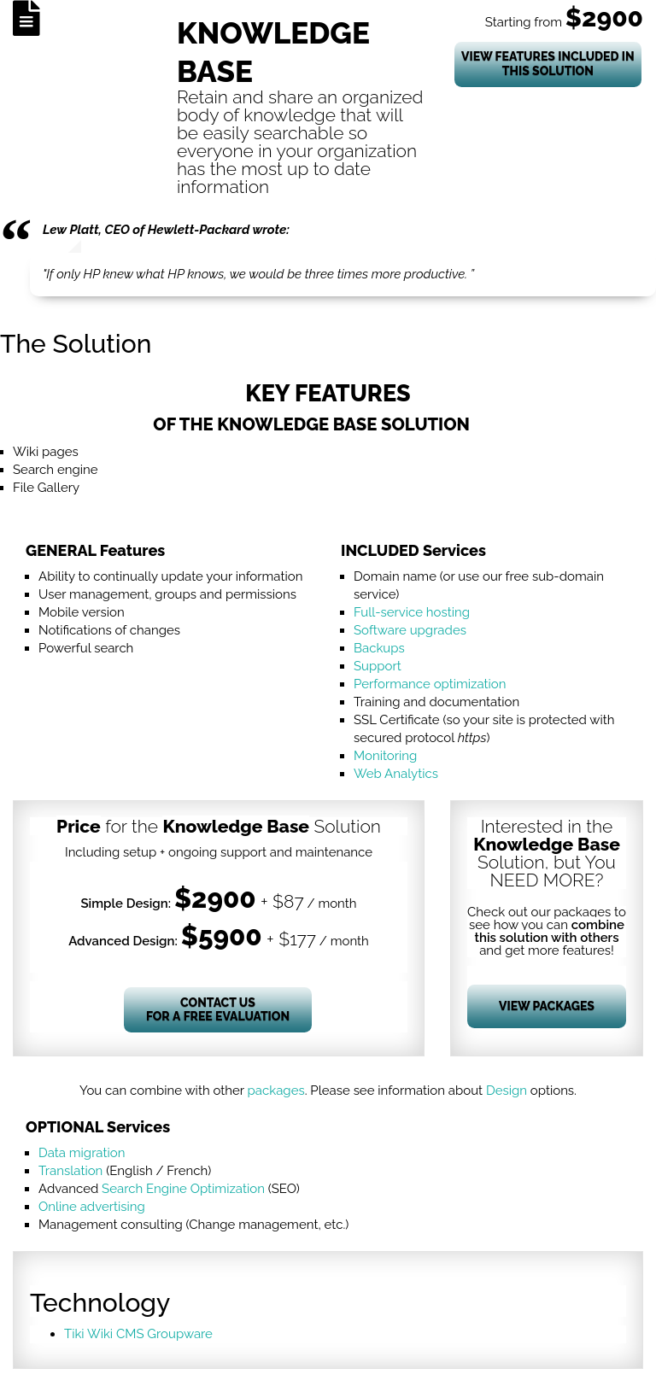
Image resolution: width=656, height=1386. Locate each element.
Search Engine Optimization (183, 1188)
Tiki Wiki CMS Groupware (138, 1334)
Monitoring (385, 755)
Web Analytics (396, 773)
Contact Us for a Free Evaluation (218, 1010)
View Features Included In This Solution (548, 64)
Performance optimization (430, 684)
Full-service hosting (412, 612)
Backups (379, 648)
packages (276, 1090)
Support (377, 666)
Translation (70, 1170)
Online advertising (91, 1206)
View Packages (546, 1006)
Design (506, 1090)
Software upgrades (410, 630)
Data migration (81, 1153)
